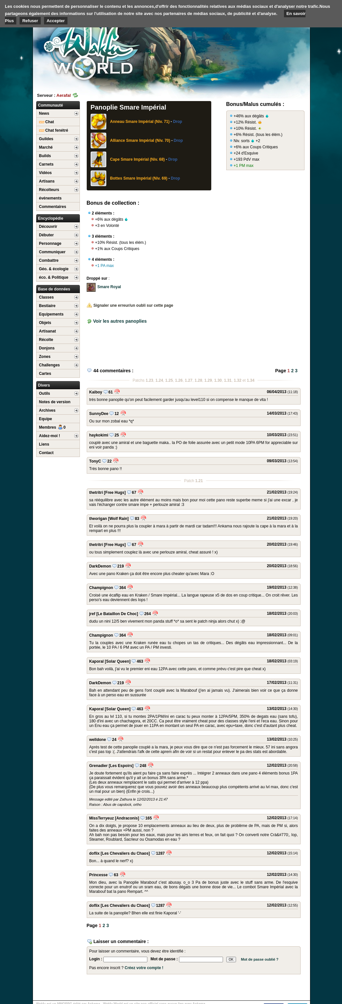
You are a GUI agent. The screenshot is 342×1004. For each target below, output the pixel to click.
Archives (47, 410)
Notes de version (55, 402)
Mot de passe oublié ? (259, 959)
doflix (94, 853)
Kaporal (96, 661)
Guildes (46, 139)
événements (50, 198)
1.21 (199, 481)
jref (92, 614)
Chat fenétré (53, 130)
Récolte (46, 339)
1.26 (179, 380)
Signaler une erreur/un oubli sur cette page (130, 305)
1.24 (159, 380)
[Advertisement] (261, 50)
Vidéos (45, 172)
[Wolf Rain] (118, 518)
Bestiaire (47, 305)
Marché (46, 147)
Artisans (47, 181)
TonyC (95, 461)
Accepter (56, 20)
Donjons (47, 348)
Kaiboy (95, 392)
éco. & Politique (53, 277)
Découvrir (48, 226)
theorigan (98, 518)
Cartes (45, 373)
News (44, 113)
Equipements (51, 314)
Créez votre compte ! (144, 968)
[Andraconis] (127, 818)
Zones (45, 356)
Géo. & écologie (54, 269)
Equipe (45, 419)
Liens (44, 444)
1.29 (208, 380)
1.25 (169, 380)
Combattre (49, 260)
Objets (45, 322)
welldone (97, 739)
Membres (52, 427)
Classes (46, 297)
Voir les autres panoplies (120, 321)
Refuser (30, 20)
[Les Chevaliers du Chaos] (125, 853)
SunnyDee (99, 413)
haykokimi (99, 435)
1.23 (149, 380)
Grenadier (98, 765)
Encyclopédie (50, 218)
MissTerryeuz (101, 818)
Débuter (46, 235)
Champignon (101, 587)
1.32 (237, 380)
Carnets (46, 164)
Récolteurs (49, 189)
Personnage (50, 243)
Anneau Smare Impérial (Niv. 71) (140, 121)
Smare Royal (109, 287)
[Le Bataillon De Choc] (117, 614)
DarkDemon (100, 566)
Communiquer (52, 252)
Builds (45, 156)
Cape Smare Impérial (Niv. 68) (137, 159)
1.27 (188, 380)
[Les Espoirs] (121, 765)
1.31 (227, 380)
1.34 (250, 380)
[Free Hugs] (115, 492)
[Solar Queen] (118, 661)
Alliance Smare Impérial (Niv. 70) (140, 140)
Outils (44, 393)
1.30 (218, 380)
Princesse (98, 875)
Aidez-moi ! (49, 436)
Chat (46, 122)
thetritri (96, 492)
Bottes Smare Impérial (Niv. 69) (139, 178)
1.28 (198, 380)
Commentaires (52, 206)
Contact (46, 452)
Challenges (49, 365)
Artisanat (47, 331)
